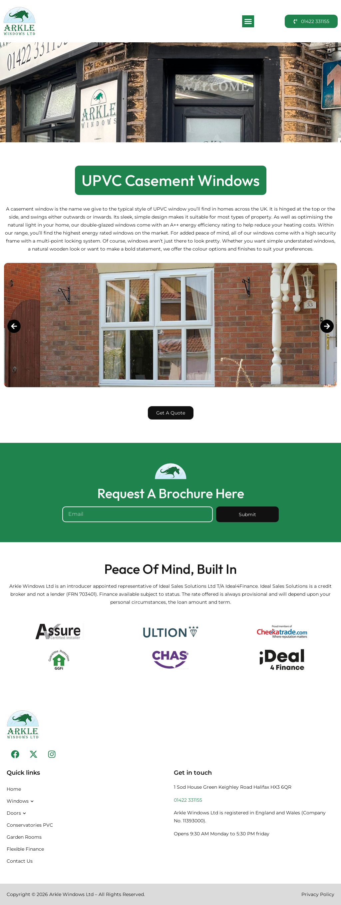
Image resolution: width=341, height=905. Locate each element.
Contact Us (20, 861)
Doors (17, 813)
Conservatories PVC (30, 825)
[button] (248, 21)
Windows (21, 801)
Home (14, 789)
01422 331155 (188, 800)
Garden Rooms (24, 837)
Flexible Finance (25, 849)
